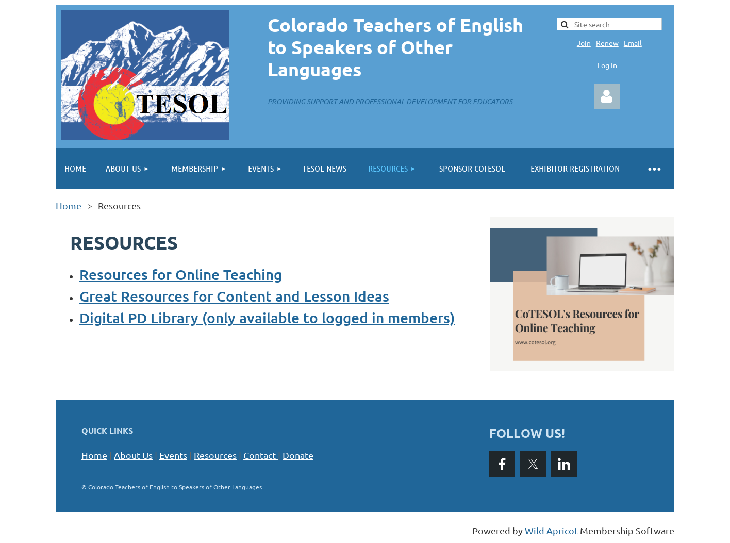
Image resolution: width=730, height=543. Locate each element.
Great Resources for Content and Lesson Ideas (234, 296)
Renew (607, 42)
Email (633, 42)
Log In (607, 65)
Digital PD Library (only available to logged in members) (267, 317)
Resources (215, 455)
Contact (261, 455)
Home (68, 205)
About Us (133, 455)
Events (173, 455)
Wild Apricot (551, 530)
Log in (607, 96)
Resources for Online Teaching (180, 274)
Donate (298, 455)
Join (584, 42)
